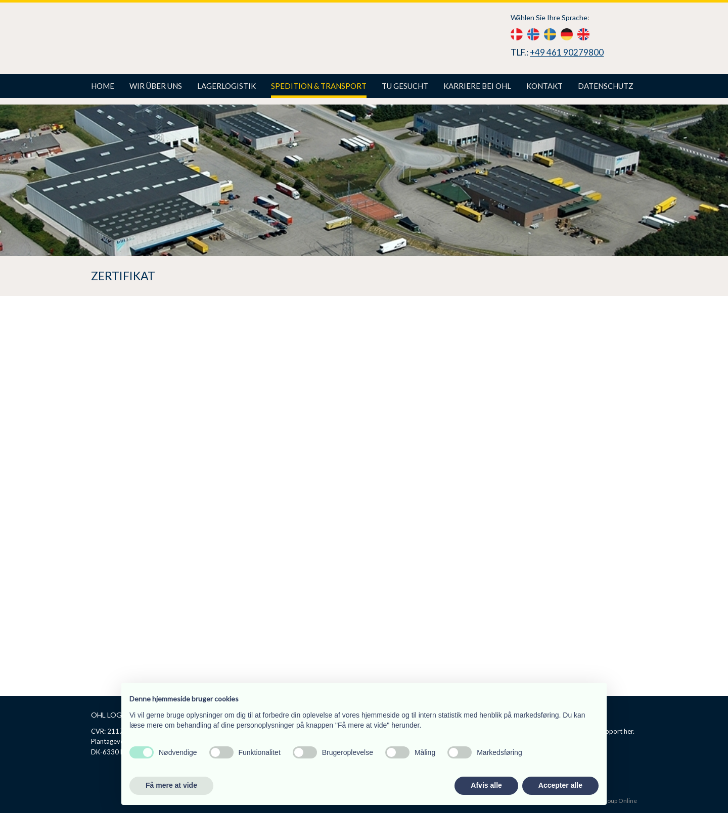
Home (102, 85)
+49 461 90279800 (567, 52)
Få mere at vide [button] (171, 785)
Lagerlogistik (226, 85)
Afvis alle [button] (486, 785)
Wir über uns (155, 85)
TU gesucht (405, 85)
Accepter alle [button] (560, 785)
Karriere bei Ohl (477, 85)
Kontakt (544, 85)
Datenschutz (605, 85)
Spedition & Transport (319, 85)
